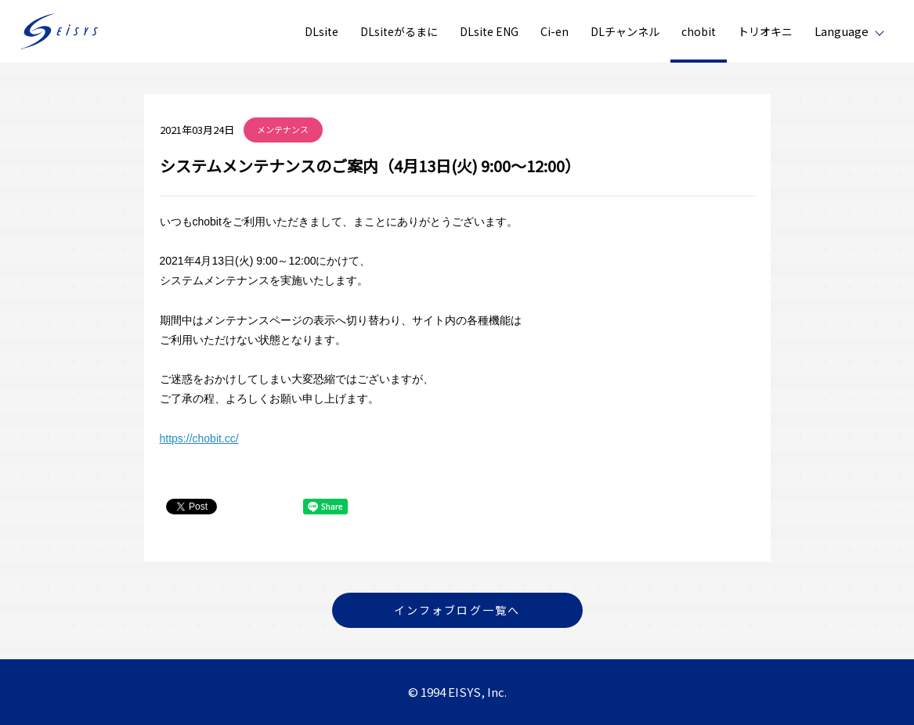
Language (842, 31)
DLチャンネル (625, 31)
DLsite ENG (489, 31)
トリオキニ (765, 31)
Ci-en (554, 31)
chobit (698, 31)
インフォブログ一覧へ (457, 610)
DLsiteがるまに (399, 31)
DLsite (321, 31)
